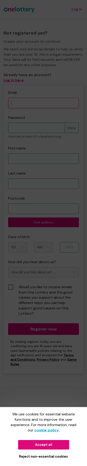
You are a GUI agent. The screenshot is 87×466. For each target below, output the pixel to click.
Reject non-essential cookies (43, 456)
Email (12, 92)
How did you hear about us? (32, 261)
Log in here (13, 80)
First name (17, 148)
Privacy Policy (48, 360)
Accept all (43, 445)
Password (16, 117)
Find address (43, 222)
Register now (43, 329)
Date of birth (19, 236)
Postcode (16, 198)
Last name (17, 173)
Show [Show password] (72, 128)
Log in (77, 9)
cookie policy (46, 430)
